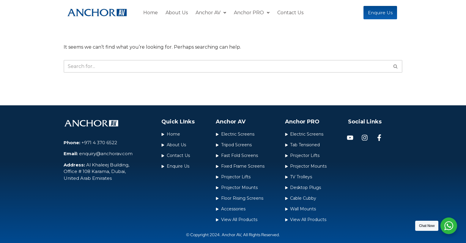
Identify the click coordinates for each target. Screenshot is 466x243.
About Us (177, 12)
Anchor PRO (252, 12)
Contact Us (290, 12)
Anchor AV (211, 12)
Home (150, 12)
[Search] (226, 66)
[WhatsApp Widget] (448, 225)
